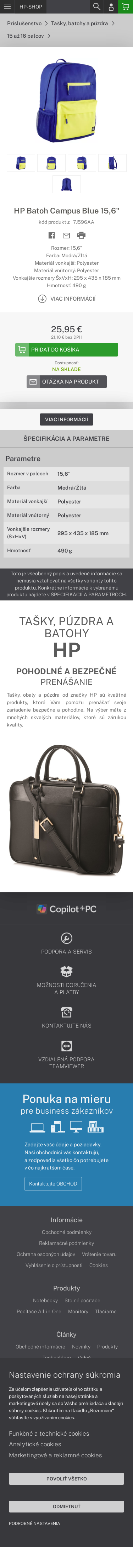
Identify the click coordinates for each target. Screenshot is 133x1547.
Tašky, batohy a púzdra (82, 23)
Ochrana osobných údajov (46, 1254)
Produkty (66, 1288)
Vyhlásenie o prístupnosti (54, 1265)
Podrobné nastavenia (34, 1523)
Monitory (78, 1311)
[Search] (96, 7)
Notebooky (45, 1300)
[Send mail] (66, 236)
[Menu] (7, 7)
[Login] (111, 7)
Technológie (57, 1358)
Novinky (81, 1347)
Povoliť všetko (66, 1479)
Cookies (98, 1265)
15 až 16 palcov (28, 36)
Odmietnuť (67, 1506)
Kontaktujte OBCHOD (53, 1184)
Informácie (67, 1220)
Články (66, 1334)
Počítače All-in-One (39, 1311)
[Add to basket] (66, 350)
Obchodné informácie (40, 1347)
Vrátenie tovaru (99, 1254)
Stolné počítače (82, 1300)
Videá (84, 1358)
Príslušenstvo (27, 23)
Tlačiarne (106, 1311)
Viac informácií (66, 419)
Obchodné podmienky (67, 1232)
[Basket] (125, 7)
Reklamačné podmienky (66, 1243)
